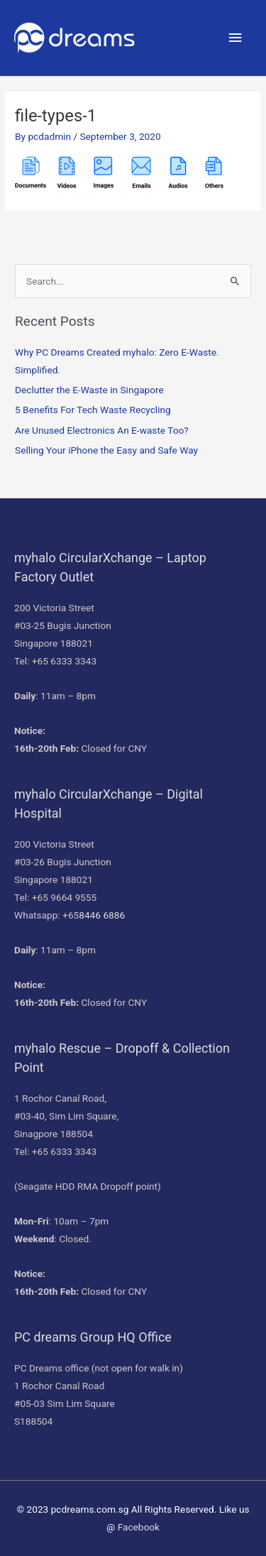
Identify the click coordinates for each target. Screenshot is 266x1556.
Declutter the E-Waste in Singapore (89, 389)
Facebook (139, 1527)
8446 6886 (102, 915)
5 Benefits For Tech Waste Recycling (93, 409)
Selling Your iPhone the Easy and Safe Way (106, 450)
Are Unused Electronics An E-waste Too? (102, 430)
